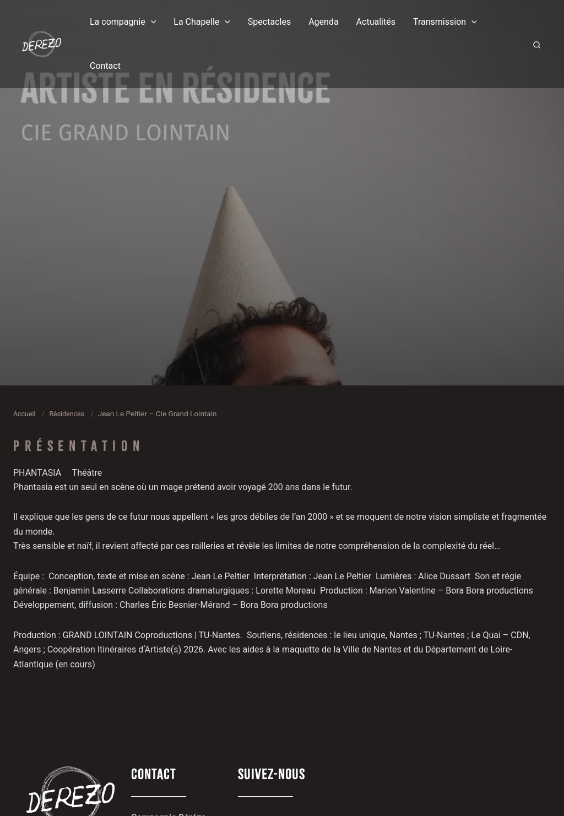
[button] (150, 22)
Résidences (71, 413)
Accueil (25, 413)
